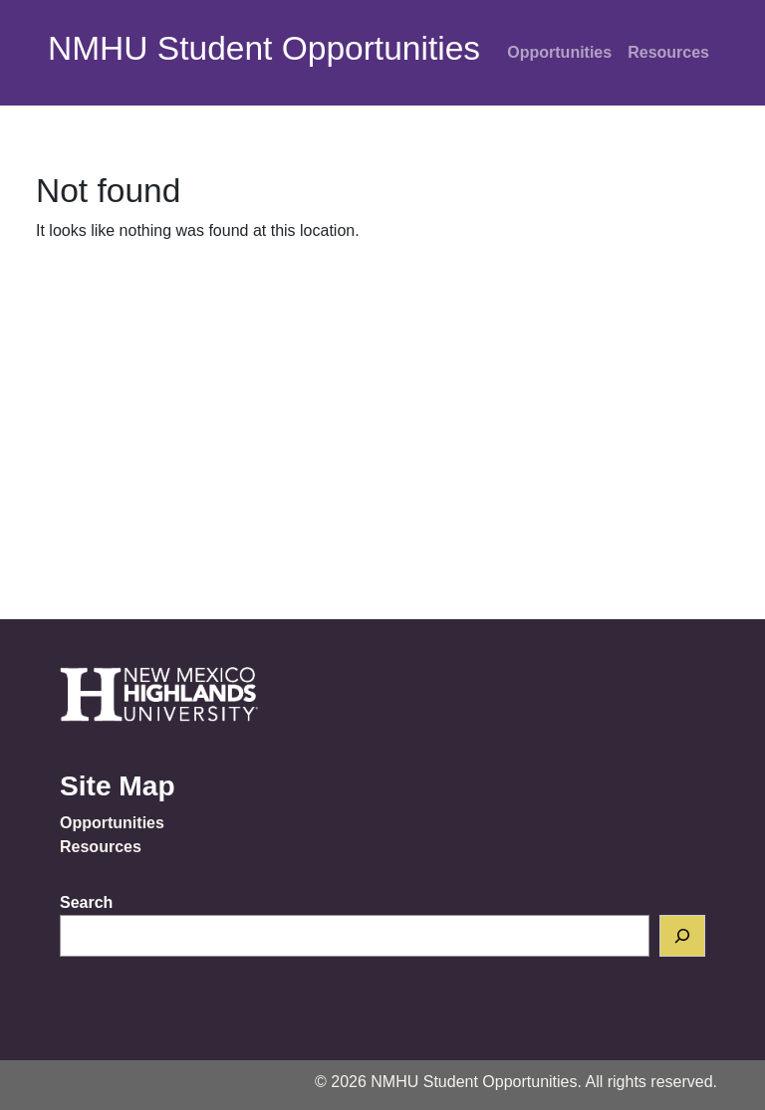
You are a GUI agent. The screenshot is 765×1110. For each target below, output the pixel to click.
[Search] (682, 936)
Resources (668, 52)
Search (86, 902)
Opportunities (559, 52)
